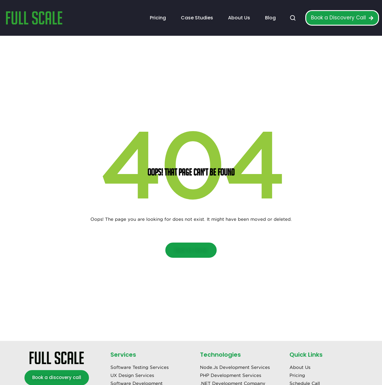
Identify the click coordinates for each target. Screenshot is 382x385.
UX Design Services (132, 375)
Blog (270, 17)
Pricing (158, 17)
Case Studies (197, 17)
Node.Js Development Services (235, 367)
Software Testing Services (139, 367)
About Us (239, 17)
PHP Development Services (230, 375)
